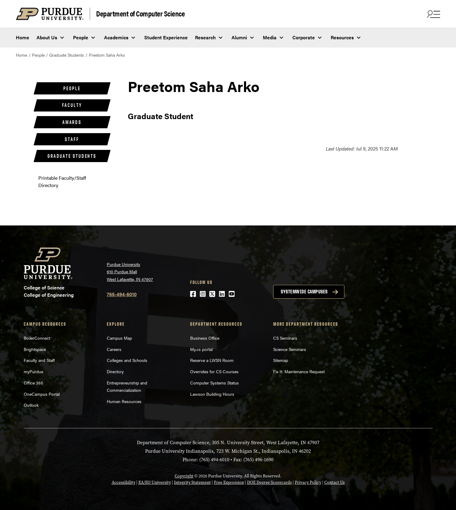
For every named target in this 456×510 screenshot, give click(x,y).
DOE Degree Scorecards (269, 482)
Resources (342, 37)
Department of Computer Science (140, 13)
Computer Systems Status (214, 383)
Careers (114, 349)
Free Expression (229, 482)
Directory (115, 371)
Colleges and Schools (127, 360)
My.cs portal (201, 349)
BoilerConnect (37, 338)
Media (270, 37)
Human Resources (124, 401)
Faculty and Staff (39, 360)
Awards (72, 122)
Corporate (303, 37)
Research (205, 37)
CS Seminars (285, 338)
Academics (116, 37)
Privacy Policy (308, 482)
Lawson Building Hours (212, 394)
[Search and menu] (433, 14)
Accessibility (123, 482)
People (80, 37)
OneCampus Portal (42, 394)
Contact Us (334, 482)
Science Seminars (289, 349)
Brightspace (35, 349)
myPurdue (33, 371)
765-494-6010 (122, 294)
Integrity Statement (192, 482)
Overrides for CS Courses (214, 371)
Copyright (184, 476)
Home (22, 37)
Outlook (31, 405)
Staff (72, 139)
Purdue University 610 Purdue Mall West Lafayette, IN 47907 (130, 271)
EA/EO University (154, 482)
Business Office (204, 338)
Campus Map (119, 338)
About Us (47, 37)
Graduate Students (66, 55)
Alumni (239, 37)
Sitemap (280, 360)
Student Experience (166, 37)
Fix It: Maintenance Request (299, 371)
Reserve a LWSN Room (212, 360)
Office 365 (33, 383)
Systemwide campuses (304, 292)
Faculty (72, 105)
